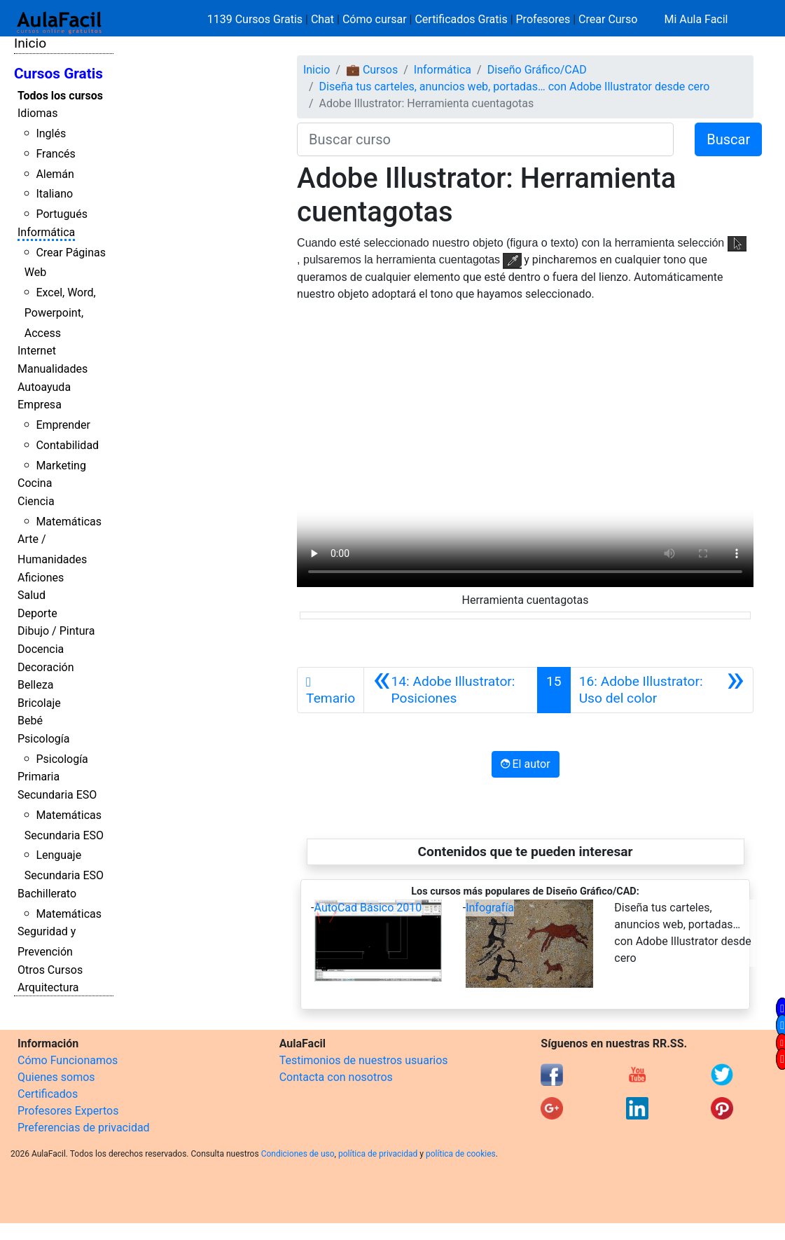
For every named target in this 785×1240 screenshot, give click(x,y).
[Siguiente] (661, 690)
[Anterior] (450, 690)
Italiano (54, 193)
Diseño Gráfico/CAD (537, 69)
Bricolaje (39, 703)
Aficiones (41, 577)
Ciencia (36, 501)
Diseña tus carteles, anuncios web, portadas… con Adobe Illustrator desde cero (514, 86)
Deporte (37, 613)
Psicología (43, 738)
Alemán (55, 174)
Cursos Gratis (58, 73)
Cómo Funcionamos (68, 1060)
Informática (46, 232)
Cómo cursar (374, 19)
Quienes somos (56, 1077)
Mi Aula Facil (696, 19)
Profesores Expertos (68, 1110)
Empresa (40, 404)
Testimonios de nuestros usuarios (363, 1060)
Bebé (30, 720)
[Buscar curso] (485, 139)
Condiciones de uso (298, 1154)
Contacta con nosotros (336, 1077)
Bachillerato (47, 893)
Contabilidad (67, 445)
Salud (32, 595)
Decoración (46, 667)
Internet (37, 350)
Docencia (41, 649)
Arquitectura (48, 987)
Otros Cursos (50, 970)
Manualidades (53, 369)
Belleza (35, 684)
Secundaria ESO (57, 794)
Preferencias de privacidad (84, 1127)
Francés (55, 153)
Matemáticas (69, 521)
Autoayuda (44, 387)
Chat (322, 19)
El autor (525, 764)
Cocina (35, 483)
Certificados (48, 1094)
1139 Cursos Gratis (256, 19)
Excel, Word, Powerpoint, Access (60, 313)
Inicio (30, 43)
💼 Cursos (372, 69)
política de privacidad (377, 1154)
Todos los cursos (60, 95)
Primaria (39, 776)
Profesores (543, 19)
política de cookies (461, 1154)
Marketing (60, 465)
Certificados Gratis (461, 19)
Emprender (63, 425)
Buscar (728, 139)
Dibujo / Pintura (56, 631)
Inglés (51, 133)
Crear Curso (607, 19)
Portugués (62, 214)
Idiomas (37, 113)
